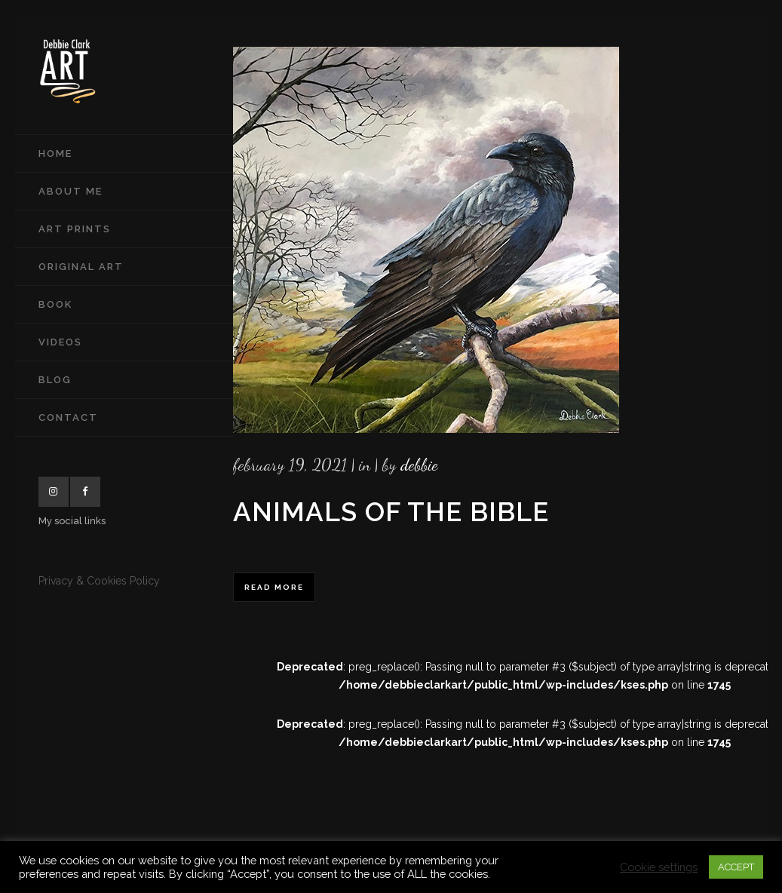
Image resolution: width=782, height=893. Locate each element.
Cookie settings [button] (659, 867)
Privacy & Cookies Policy (99, 581)
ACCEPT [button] (736, 867)
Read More (274, 587)
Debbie (419, 464)
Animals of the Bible (391, 511)
